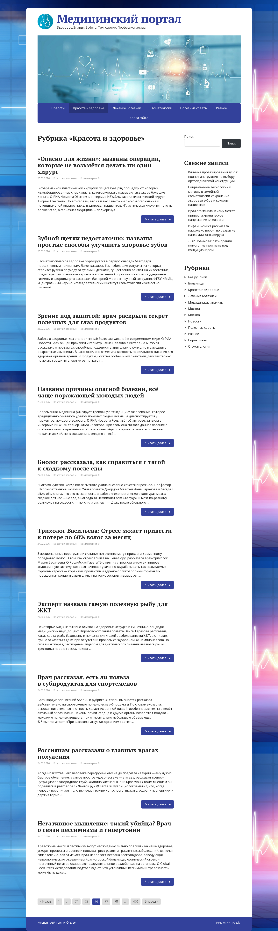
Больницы (196, 283)
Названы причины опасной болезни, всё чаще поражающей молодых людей (98, 392)
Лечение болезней (127, 108)
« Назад (46, 901)
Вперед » (151, 901)
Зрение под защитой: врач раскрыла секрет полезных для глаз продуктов (103, 319)
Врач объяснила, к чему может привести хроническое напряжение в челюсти (211, 215)
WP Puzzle (233, 922)
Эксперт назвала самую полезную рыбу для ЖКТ (103, 607)
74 (76, 901)
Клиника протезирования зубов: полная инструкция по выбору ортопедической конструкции (213, 176)
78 (116, 901)
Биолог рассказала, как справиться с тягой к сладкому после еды (101, 465)
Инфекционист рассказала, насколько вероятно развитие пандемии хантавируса (211, 230)
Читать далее (155, 219)
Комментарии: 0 (90, 178)
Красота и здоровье (65, 178)
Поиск (189, 136)
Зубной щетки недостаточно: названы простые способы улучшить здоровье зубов (103, 241)
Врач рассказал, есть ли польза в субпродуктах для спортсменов (87, 680)
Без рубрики (197, 277)
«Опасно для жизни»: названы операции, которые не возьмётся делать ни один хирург (99, 165)
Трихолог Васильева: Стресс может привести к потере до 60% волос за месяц (105, 534)
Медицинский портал (109, 18)
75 (86, 901)
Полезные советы (193, 108)
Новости (58, 108)
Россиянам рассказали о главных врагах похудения (98, 753)
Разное (221, 108)
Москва (194, 309)
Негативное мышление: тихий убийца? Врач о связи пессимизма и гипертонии (104, 826)
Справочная (197, 340)
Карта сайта (139, 118)
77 (106, 901)
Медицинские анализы (205, 302)
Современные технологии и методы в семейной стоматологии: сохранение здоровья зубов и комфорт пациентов (209, 196)
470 (135, 901)
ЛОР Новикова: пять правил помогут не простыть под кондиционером (210, 245)
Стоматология (161, 108)
